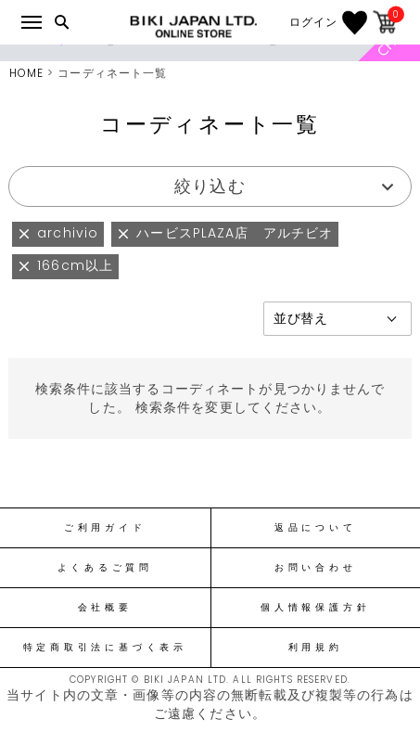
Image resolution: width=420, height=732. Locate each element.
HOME (26, 73)
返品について (315, 527)
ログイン (313, 22)
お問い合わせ (315, 567)
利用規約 (315, 647)
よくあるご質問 (105, 567)
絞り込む (209, 186)
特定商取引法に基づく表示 (105, 647)
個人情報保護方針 (315, 607)
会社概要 (105, 607)
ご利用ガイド (105, 527)
